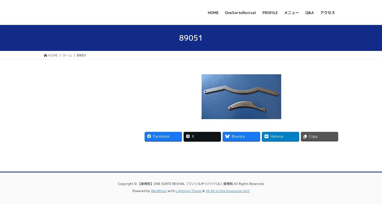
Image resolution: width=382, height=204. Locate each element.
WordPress (159, 191)
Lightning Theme (189, 191)
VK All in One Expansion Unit (228, 191)
